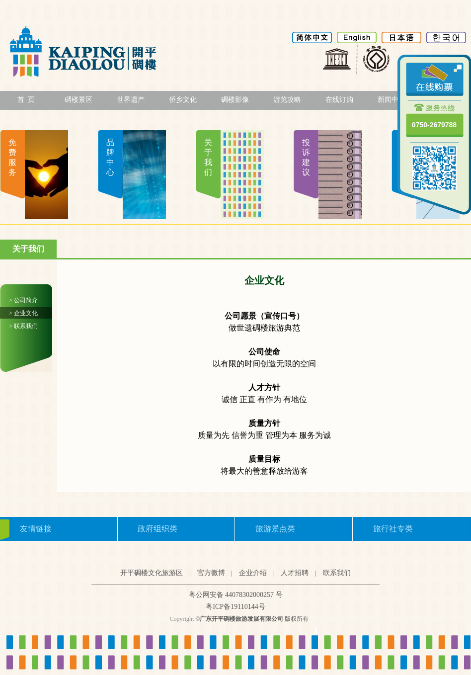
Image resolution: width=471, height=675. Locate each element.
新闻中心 (391, 99)
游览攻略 (287, 99)
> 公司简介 (23, 300)
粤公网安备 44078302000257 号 (236, 594)
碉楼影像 (235, 99)
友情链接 (36, 528)
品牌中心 (110, 157)
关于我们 (208, 157)
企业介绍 (253, 573)
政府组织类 (157, 528)
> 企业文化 (23, 313)
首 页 (26, 99)
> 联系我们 (23, 326)
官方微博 (211, 573)
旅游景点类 (275, 528)
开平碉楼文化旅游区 (151, 573)
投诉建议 (306, 157)
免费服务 (12, 157)
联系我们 (337, 573)
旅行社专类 (393, 528)
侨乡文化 (183, 99)
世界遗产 (131, 99)
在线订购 (339, 99)
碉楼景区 (78, 99)
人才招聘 (295, 573)
